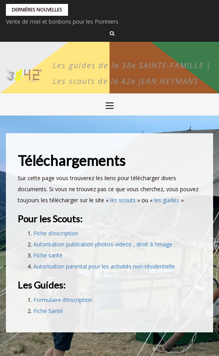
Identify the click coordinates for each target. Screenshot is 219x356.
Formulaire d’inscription (62, 300)
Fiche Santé (48, 311)
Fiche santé (48, 255)
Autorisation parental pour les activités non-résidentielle (104, 266)
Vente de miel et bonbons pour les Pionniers (62, 21)
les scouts (123, 200)
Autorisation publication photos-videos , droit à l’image (102, 244)
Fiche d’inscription (55, 233)
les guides (166, 200)
